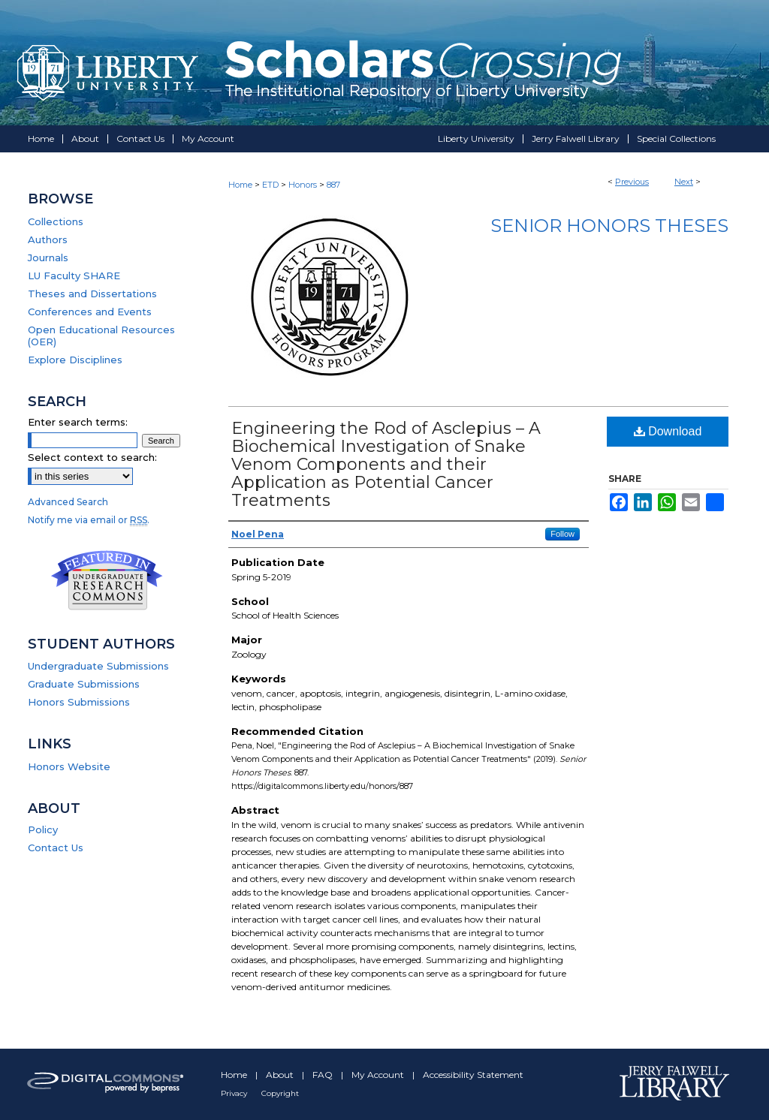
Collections (55, 221)
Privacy (235, 1093)
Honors (302, 184)
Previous (632, 181)
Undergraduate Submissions (98, 666)
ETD (270, 184)
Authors (48, 239)
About (281, 1074)
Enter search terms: (78, 422)
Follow (562, 533)
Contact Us (55, 848)
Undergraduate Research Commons (107, 580)
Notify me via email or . (88, 519)
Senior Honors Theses (609, 225)
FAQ (323, 1074)
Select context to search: (92, 457)
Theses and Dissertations (92, 294)
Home (240, 184)
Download (668, 431)
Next (683, 181)
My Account (378, 1074)
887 (333, 184)
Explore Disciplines (75, 360)
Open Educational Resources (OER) (101, 336)
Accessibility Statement (473, 1074)
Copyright (280, 1093)
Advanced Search (68, 501)
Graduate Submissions (84, 684)
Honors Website (69, 766)
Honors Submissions (79, 702)
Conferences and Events (90, 312)
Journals (48, 257)
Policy (43, 829)
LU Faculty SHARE (74, 275)
